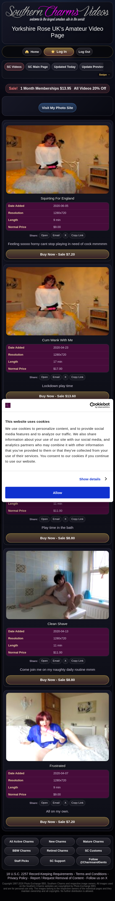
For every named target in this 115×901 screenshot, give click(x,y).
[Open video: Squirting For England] (57, 162)
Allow (57, 493)
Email (56, 235)
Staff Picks (21, 861)
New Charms (57, 841)
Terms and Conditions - (92, 874)
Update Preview (93, 66)
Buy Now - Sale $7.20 (57, 254)
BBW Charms (22, 850)
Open (44, 235)
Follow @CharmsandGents (93, 861)
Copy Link (77, 235)
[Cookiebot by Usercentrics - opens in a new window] (90, 405)
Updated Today (65, 66)
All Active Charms (22, 841)
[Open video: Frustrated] (57, 730)
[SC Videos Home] (31, 52)
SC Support (57, 861)
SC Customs (93, 850)
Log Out (84, 51)
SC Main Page (38, 66)
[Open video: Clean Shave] (57, 588)
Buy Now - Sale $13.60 (57, 396)
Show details (90, 479)
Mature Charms (93, 841)
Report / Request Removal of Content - (58, 878)
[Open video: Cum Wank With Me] (57, 304)
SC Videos (14, 66)
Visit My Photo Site (57, 108)
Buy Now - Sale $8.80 (57, 538)
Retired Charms (57, 850)
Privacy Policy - (19, 878)
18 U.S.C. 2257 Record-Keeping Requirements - (41, 874)
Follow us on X (96, 878)
